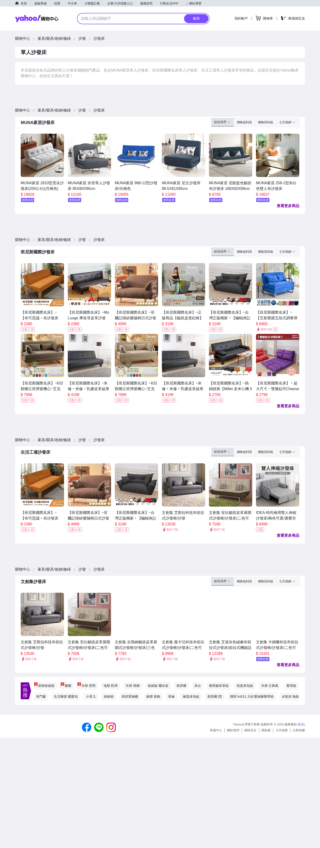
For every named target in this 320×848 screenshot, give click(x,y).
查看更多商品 (288, 206)
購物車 (268, 18)
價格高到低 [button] (265, 122)
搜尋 (196, 18)
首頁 (24, 3)
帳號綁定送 (296, 18)
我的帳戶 (241, 18)
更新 (301, 724)
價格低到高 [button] (244, 122)
